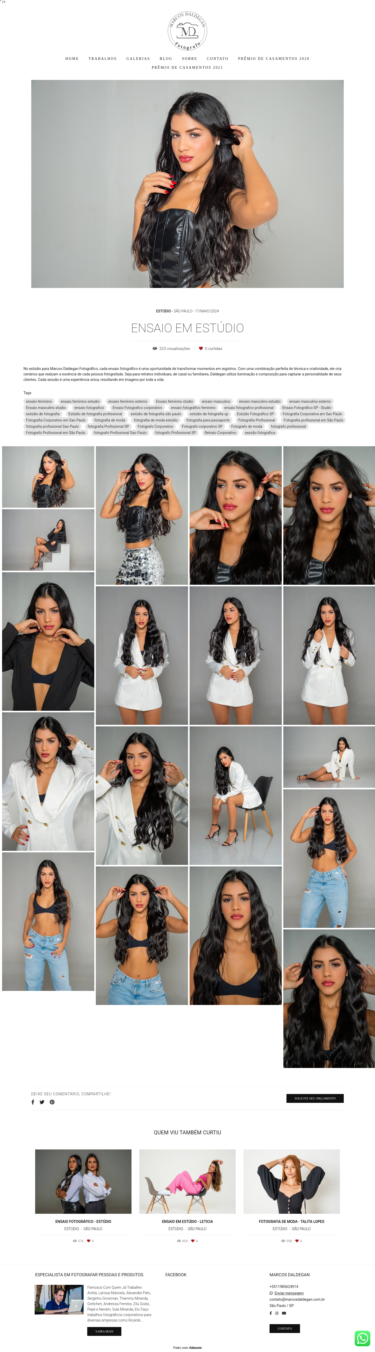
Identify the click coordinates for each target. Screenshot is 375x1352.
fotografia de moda (109, 420)
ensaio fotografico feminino (193, 408)
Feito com (187, 1348)
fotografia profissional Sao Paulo (52, 426)
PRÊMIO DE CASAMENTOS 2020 (274, 59)
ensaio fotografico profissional (248, 408)
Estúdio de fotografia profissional (95, 414)
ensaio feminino (39, 401)
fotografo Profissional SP (175, 433)
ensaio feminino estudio (80, 401)
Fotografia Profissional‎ (256, 420)
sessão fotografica (260, 433)
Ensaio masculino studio (46, 408)
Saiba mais (104, 1331)
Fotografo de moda (246, 426)
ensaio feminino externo (127, 401)
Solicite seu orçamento (315, 1098)
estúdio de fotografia (43, 414)
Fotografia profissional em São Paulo (313, 420)
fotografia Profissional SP (108, 426)
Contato (285, 1328)
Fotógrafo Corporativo (155, 426)
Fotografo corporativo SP (202, 426)
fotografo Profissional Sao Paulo (120, 433)
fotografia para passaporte (208, 420)
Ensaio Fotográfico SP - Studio (306, 408)
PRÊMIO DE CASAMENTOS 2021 (187, 68)
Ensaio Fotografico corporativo (137, 408)
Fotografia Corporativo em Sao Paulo (56, 420)
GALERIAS (138, 59)
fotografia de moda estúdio (156, 420)
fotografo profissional (288, 426)
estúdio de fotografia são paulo (156, 414)
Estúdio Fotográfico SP (255, 414)
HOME (72, 59)
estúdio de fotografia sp (209, 414)
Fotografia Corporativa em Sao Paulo (312, 414)
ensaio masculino (216, 401)
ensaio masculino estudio (259, 401)
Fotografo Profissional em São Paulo (55, 433)
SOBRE (189, 59)
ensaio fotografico (89, 408)
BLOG (166, 59)
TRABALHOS (103, 59)
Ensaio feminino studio (174, 401)
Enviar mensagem (289, 1293)
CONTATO (218, 59)
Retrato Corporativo (220, 433)
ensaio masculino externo (310, 401)
